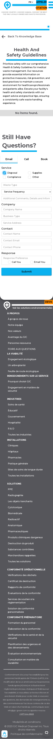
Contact (7, 231)
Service (6, 170)
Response (8, 255)
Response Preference (15, 260)
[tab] (9, 161)
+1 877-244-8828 (26, 714)
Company (8, 206)
